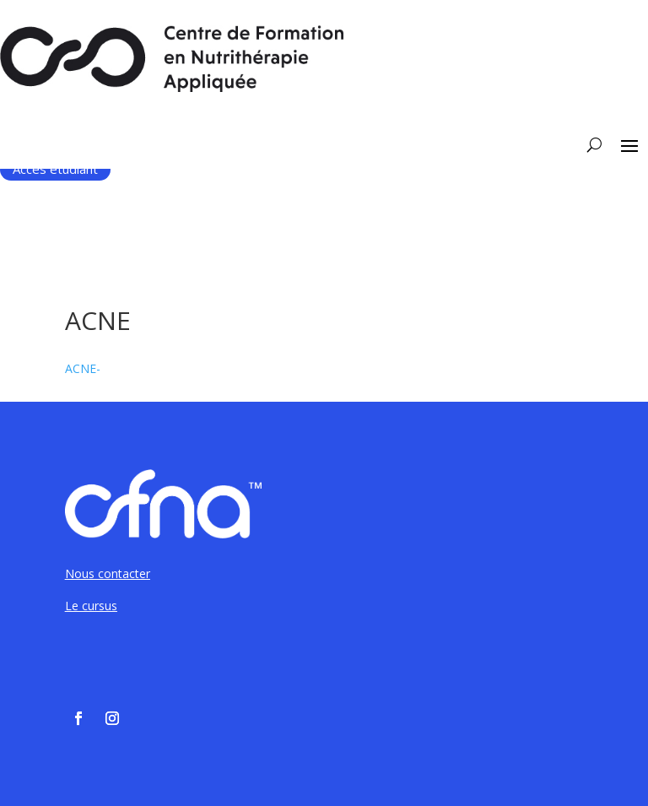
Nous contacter (107, 573)
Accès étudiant (55, 168)
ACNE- (82, 368)
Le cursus (91, 606)
